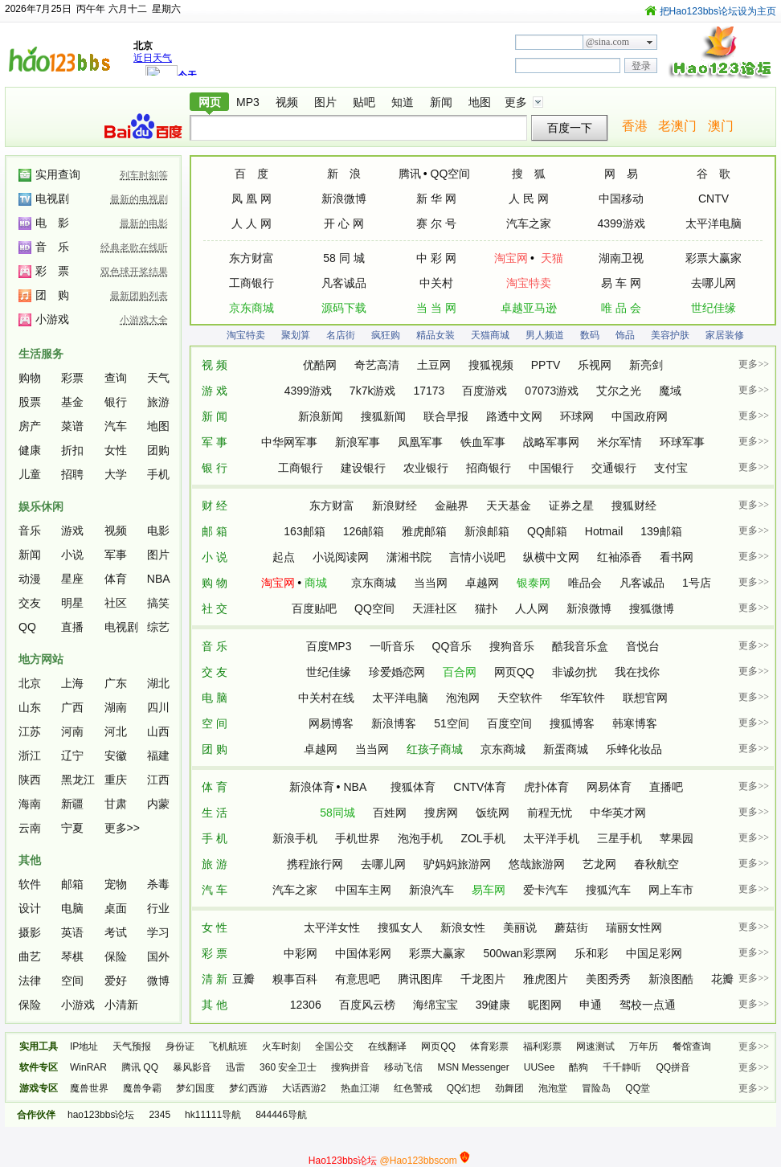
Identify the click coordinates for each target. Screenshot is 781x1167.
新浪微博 (343, 198)
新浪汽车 (431, 889)
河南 (72, 731)
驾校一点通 (647, 1004)
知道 (402, 102)
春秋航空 (656, 864)
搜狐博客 (572, 723)
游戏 (72, 530)
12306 (305, 1004)
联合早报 (445, 416)
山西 (158, 731)
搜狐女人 (400, 927)
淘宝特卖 (528, 282)
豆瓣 (243, 978)
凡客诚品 (343, 282)
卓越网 (482, 582)
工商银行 (251, 282)
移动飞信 (403, 1067)
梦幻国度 (195, 1088)
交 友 (214, 671)
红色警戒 (413, 1088)
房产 (29, 426)
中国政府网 (639, 416)
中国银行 (551, 467)
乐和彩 (591, 953)
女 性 (214, 927)
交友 (29, 602)
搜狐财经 (633, 505)
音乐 (29, 530)
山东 (29, 707)
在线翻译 (387, 1046)
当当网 (431, 582)
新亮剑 (646, 364)
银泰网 (533, 582)
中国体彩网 (363, 953)
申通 (590, 1004)
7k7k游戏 (373, 390)
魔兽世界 (89, 1088)
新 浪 (344, 173)
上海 (72, 683)
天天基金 (508, 505)
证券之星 (571, 505)
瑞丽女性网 (634, 927)
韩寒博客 (634, 723)
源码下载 (343, 307)
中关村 (436, 282)
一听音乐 (392, 646)
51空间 (451, 723)
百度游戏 (484, 390)
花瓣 (722, 978)
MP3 (248, 102)
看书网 (676, 557)
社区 (115, 602)
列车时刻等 (144, 175)
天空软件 (519, 697)
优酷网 (320, 364)
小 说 (214, 557)
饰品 (625, 335)
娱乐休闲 (40, 506)
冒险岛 (596, 1088)
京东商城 (251, 307)
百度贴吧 (314, 608)
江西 (158, 779)
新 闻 (214, 416)
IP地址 (84, 1046)
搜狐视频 (490, 364)
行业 (158, 908)
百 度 (251, 173)
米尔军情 (619, 442)
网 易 (621, 173)
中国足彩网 (654, 953)
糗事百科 (294, 978)
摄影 (29, 932)
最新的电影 (144, 223)
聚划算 (295, 335)
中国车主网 (363, 889)
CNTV (713, 198)
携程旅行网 (315, 864)
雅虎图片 (545, 978)
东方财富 (251, 258)
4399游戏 (620, 223)
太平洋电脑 (713, 223)
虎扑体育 (546, 786)
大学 (115, 474)
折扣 (72, 450)
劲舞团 (509, 1088)
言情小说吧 (477, 557)
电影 (158, 530)
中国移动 (621, 198)
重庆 (115, 779)
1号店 (696, 582)
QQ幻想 (464, 1088)
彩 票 (214, 953)
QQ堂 (637, 1088)
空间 (72, 980)
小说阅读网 (341, 557)
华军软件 (582, 697)
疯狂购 (385, 335)
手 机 (214, 838)
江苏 (29, 731)
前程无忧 (549, 812)
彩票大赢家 (713, 258)
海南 (29, 803)
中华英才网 (618, 812)
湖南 (115, 707)
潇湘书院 (408, 557)
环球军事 (682, 442)
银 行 (214, 467)
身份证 (180, 1046)
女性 (115, 450)
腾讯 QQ (139, 1067)
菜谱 (72, 426)
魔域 (670, 390)
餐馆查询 (692, 1046)
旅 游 (214, 864)
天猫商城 (490, 335)
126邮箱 (363, 531)
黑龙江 (78, 779)
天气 (158, 377)
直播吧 (666, 786)
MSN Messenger (473, 1067)
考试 (115, 932)
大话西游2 (304, 1088)
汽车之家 (528, 223)
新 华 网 (436, 198)
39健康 (493, 1004)
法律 (29, 980)
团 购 (214, 749)
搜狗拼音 (350, 1067)
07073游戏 (552, 390)
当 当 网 (436, 307)
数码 (589, 335)
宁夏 (72, 827)
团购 (158, 450)
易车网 (488, 889)
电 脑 (214, 697)
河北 (115, 731)
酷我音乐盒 (580, 646)
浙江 (29, 755)
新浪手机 (294, 838)
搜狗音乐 (511, 646)
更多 (516, 102)
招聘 (72, 474)
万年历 (643, 1046)
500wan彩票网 (519, 953)
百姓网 (390, 812)
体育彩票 (489, 1046)
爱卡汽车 (545, 889)
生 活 (214, 812)
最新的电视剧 (139, 199)
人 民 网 (529, 198)
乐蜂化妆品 (634, 749)
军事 (115, 554)
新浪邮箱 (486, 531)
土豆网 (434, 364)
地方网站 (40, 659)
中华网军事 (289, 442)
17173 (428, 390)
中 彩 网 (436, 258)
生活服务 (40, 353)
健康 (29, 450)
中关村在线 (326, 697)
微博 (158, 980)
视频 (287, 102)
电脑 (72, 908)
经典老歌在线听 (134, 247)
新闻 (441, 102)
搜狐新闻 (383, 416)
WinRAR (88, 1067)
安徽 (115, 755)
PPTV (546, 364)
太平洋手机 (551, 838)
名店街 (340, 335)
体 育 (214, 786)
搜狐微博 (651, 608)
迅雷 (235, 1067)
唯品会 (585, 582)
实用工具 (38, 1046)
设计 (29, 908)
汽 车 (214, 889)
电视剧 (121, 626)
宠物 (115, 884)
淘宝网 (511, 258)
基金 (72, 401)
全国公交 (334, 1046)
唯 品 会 (621, 307)
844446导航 (281, 1114)
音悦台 (643, 646)
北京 (29, 683)
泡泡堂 (552, 1088)
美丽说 (520, 927)
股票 (29, 401)
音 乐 (214, 646)
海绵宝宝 (435, 1004)
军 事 (214, 442)
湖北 (158, 683)
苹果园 (676, 838)
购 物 (214, 582)
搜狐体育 (412, 786)
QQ (27, 626)
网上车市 (670, 889)
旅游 (158, 401)
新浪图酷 (670, 978)
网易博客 (331, 723)
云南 (29, 827)
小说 (72, 554)
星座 (72, 578)
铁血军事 (482, 442)
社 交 (214, 608)
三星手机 (619, 838)
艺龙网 (599, 864)
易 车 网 (621, 282)
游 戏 (214, 390)
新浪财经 (394, 505)
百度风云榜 (367, 1004)
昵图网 (545, 1004)
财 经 (214, 505)
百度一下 (569, 127)
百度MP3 (329, 646)
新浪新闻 (320, 416)
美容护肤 (670, 335)
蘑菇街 (571, 927)
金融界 (451, 505)
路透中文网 (514, 416)
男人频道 (544, 335)
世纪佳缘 (713, 307)
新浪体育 (311, 786)
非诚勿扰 (574, 671)
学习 (158, 932)
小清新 (121, 1004)
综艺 (158, 626)
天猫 (552, 258)
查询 (115, 377)
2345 (159, 1114)
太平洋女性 (332, 927)
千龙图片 (482, 978)
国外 (158, 956)
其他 (29, 860)
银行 (115, 401)
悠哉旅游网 (537, 864)
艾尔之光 (618, 390)
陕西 (29, 779)
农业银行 (425, 467)
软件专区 (38, 1067)
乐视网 (594, 364)
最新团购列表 (139, 295)
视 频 (214, 364)
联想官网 (645, 697)
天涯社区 (434, 608)
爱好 (115, 980)
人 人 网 (251, 223)
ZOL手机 (482, 838)
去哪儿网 (713, 282)
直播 (72, 626)
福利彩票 (542, 1046)
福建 (158, 755)
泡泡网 (463, 697)
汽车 (115, 426)
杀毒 (158, 884)
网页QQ (514, 671)
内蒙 (158, 803)
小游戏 (78, 1004)
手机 (158, 474)
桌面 (115, 908)
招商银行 (488, 467)
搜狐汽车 (608, 889)
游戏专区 (38, 1088)
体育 (115, 578)
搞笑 (158, 602)
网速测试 (595, 1046)
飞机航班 (228, 1046)
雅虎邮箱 (424, 531)
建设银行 (363, 467)
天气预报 (131, 1046)
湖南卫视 (621, 258)
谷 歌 (713, 173)
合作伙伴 (36, 1114)
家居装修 (724, 335)
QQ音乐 (452, 646)
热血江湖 (360, 1088)
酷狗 (578, 1067)
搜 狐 (529, 173)
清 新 (214, 978)
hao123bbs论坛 (100, 1114)
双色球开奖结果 (134, 271)
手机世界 (357, 838)
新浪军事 (357, 442)
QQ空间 (451, 173)
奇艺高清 (376, 364)
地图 (479, 102)
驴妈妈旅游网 (457, 864)
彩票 (72, 377)
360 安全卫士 (288, 1067)
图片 (325, 102)
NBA (158, 578)
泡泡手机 (420, 838)
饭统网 (492, 812)
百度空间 (509, 723)
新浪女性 (462, 927)
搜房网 (441, 812)
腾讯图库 (420, 978)
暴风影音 (192, 1067)
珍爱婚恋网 (397, 671)
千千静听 (622, 1067)
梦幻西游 (248, 1088)
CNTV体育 (479, 786)
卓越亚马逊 (529, 307)
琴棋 (72, 956)
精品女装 (435, 335)
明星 (72, 602)
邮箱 (72, 884)
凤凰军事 (420, 442)
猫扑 (486, 608)
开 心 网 (344, 223)
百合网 (459, 671)
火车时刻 (281, 1046)
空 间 (214, 723)
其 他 (214, 1004)
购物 (29, 377)
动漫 (29, 578)
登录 (641, 66)
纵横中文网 (551, 557)
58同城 (337, 812)
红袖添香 (619, 557)
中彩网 (300, 953)
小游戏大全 (144, 320)
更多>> (122, 827)
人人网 (532, 608)
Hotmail (604, 531)
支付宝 (671, 467)
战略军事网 (551, 442)
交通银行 (613, 467)
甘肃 (115, 803)
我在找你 (637, 671)
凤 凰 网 (251, 198)
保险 (115, 956)
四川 (158, 707)
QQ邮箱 (547, 531)
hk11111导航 (213, 1114)
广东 (115, 683)
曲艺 (29, 956)
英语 (72, 932)
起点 (283, 557)
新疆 (72, 803)
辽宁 (72, 755)
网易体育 (609, 786)
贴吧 (364, 102)
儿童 (29, 474)
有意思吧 (357, 978)
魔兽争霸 (142, 1088)
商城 (316, 582)
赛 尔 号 (436, 223)
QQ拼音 (673, 1067)
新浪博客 (393, 723)
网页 (209, 102)
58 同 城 (343, 258)
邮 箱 (214, 531)
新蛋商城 (565, 749)
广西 (72, 707)
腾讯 (410, 173)
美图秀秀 (608, 978)
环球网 (577, 416)
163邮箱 (304, 531)
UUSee (539, 1067)
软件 (29, 884)
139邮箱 (660, 531)
